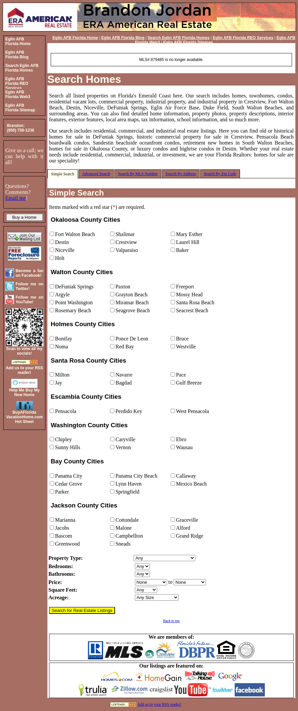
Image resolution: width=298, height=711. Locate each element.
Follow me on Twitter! (29, 286)
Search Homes (84, 79)
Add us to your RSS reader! (159, 704)
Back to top (171, 621)
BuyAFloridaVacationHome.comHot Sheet (24, 417)
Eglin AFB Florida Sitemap (188, 42)
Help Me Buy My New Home (24, 392)
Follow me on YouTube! (29, 299)
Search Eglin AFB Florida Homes (178, 37)
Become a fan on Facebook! (29, 273)
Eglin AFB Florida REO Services (243, 37)
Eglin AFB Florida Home (75, 37)
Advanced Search (96, 173)
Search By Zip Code (220, 173)
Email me (15, 198)
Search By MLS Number (138, 173)
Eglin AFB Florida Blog (122, 37)
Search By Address (181, 173)
